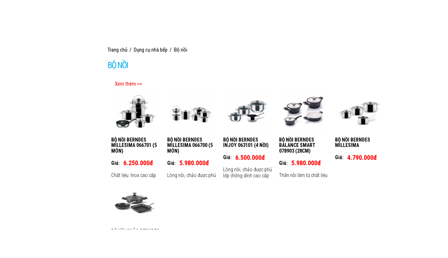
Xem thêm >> (128, 84)
